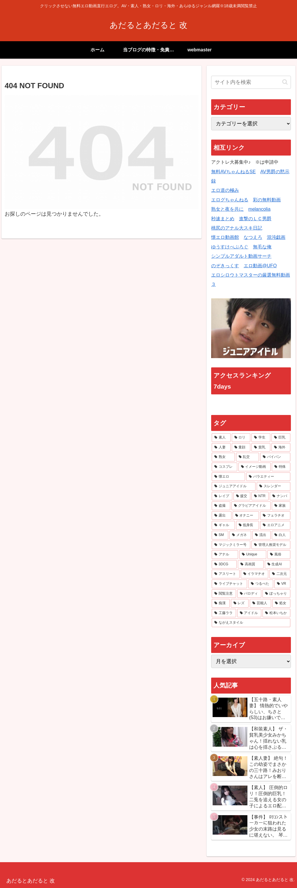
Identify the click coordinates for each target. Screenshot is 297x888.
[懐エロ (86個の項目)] (228, 476)
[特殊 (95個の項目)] (281, 467)
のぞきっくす (225, 265)
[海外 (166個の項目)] (280, 447)
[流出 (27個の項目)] (261, 535)
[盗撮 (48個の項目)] (221, 505)
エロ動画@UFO (260, 265)
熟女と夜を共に (227, 209)
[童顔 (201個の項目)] (241, 447)
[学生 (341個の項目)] (260, 437)
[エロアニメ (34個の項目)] (275, 525)
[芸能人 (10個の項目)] (260, 603)
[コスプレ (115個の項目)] (224, 467)
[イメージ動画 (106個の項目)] (254, 467)
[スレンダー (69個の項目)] (273, 486)
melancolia (259, 209)
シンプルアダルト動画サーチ (241, 256)
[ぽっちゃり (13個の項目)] (276, 593)
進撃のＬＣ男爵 (255, 218)
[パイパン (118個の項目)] (275, 457)
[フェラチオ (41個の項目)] (275, 515)
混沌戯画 (276, 237)
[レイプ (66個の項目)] (222, 496)
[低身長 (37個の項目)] (247, 525)
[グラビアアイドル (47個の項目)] (251, 505)
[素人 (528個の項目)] (221, 437)
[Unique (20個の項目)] (252, 554)
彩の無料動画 (267, 199)
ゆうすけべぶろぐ (229, 246)
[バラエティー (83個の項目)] (268, 476)
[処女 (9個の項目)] (281, 603)
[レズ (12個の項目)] (240, 603)
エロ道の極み (225, 190)
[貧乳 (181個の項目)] (260, 447)
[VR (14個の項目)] (282, 584)
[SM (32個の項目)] (220, 535)
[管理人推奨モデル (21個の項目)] (270, 545)
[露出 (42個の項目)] (221, 515)
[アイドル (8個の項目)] (249, 613)
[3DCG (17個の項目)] (224, 564)
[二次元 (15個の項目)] (279, 574)
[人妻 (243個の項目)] (221, 447)
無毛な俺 (262, 246)
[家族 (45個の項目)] (281, 505)
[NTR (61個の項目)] (260, 496)
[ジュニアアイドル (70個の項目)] (234, 486)
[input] (251, 82)
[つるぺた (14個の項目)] (260, 584)
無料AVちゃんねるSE (233, 171)
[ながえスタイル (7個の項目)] (251, 622)
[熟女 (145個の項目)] (223, 457)
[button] (285, 82)
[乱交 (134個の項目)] (247, 457)
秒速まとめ (222, 218)
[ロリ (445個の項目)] (241, 437)
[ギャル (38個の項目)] (223, 525)
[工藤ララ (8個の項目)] (224, 613)
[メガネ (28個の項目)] (240, 535)
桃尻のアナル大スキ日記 (236, 227)
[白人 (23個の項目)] (281, 535)
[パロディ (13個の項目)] (249, 593)
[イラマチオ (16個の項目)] (254, 574)
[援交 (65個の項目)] (241, 496)
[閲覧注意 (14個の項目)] (224, 593)
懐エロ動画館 (225, 237)
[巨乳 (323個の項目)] (280, 437)
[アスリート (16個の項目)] (225, 574)
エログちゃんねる (229, 199)
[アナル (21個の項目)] (225, 554)
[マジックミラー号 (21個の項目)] (231, 545)
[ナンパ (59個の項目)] (280, 496)
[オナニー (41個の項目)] (246, 515)
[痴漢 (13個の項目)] (221, 603)
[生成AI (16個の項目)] (277, 564)
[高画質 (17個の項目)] (251, 564)
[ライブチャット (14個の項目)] (229, 584)
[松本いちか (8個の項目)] (276, 613)
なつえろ (253, 237)
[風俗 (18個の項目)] (278, 554)
